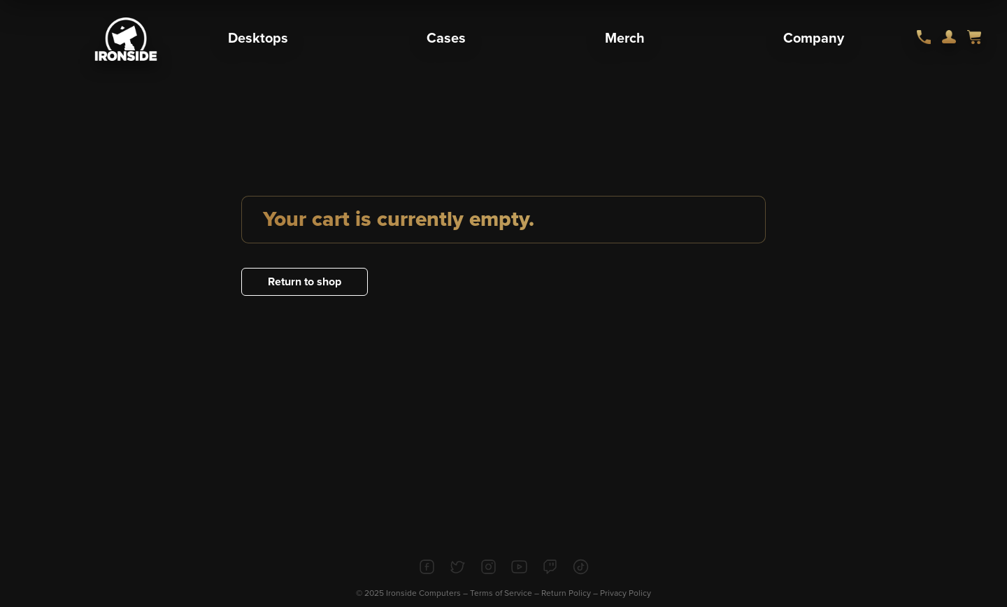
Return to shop (304, 282)
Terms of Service (501, 593)
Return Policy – (570, 593)
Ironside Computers (423, 593)
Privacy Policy (625, 593)
